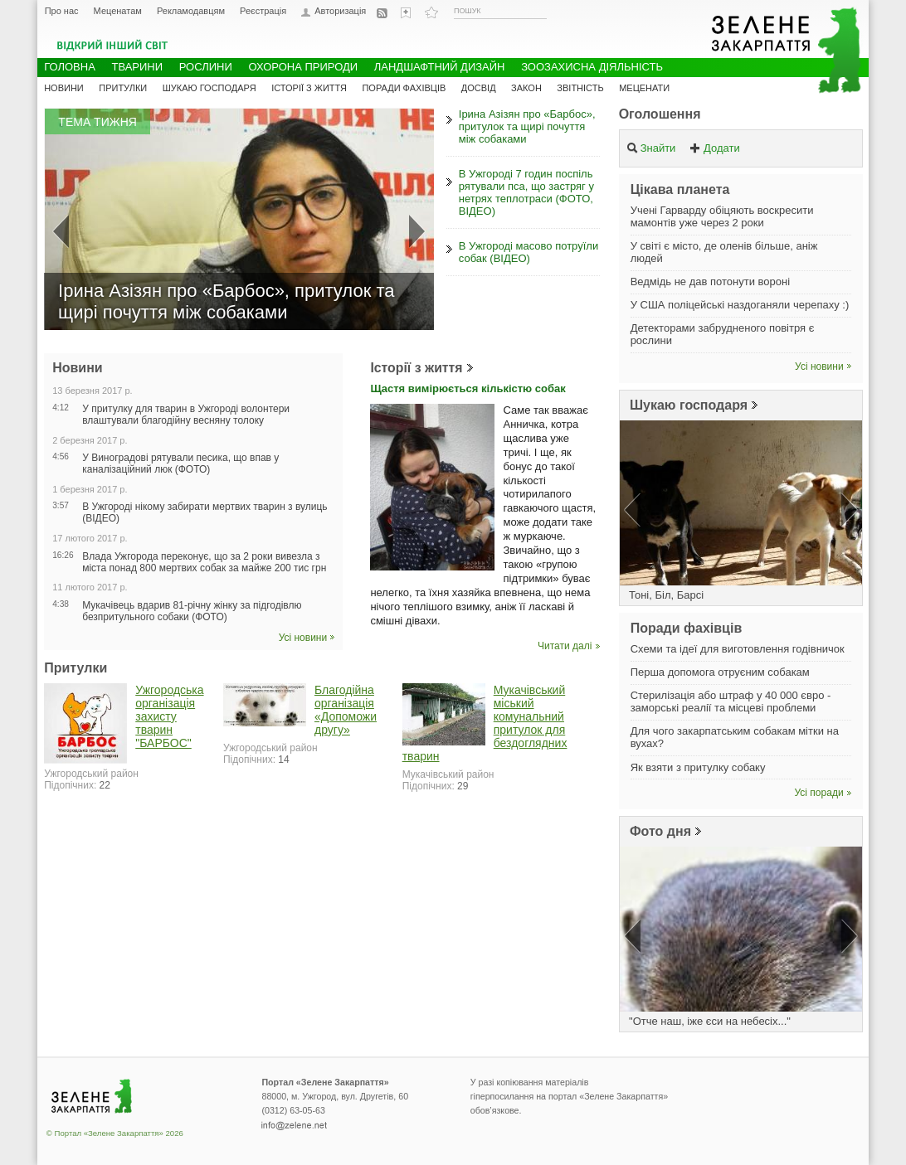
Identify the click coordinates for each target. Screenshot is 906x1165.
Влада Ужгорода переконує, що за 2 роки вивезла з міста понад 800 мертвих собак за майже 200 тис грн (204, 562)
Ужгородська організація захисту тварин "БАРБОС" (169, 716)
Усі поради (819, 793)
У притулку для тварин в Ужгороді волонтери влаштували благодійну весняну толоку (186, 414)
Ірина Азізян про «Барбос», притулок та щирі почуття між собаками (527, 126)
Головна (69, 67)
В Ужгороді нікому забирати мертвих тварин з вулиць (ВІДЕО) (204, 512)
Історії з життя (416, 368)
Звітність (580, 88)
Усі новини (303, 637)
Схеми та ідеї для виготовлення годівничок (738, 649)
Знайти (651, 148)
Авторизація (340, 11)
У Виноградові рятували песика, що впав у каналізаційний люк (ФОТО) (180, 463)
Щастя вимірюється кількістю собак (467, 388)
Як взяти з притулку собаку (698, 767)
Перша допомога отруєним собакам (720, 672)
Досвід (478, 88)
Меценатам (118, 11)
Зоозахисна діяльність (592, 67)
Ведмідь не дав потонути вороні (710, 281)
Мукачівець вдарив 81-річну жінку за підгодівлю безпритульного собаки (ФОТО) (191, 611)
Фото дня (660, 831)
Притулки (123, 88)
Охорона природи (303, 67)
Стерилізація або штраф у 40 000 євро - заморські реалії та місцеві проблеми (731, 701)
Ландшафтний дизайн (439, 67)
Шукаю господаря (689, 405)
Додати (714, 148)
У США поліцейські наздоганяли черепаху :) (740, 305)
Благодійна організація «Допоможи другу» (345, 709)
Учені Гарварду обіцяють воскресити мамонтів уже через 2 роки (722, 216)
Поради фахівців (404, 88)
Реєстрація (263, 11)
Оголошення (660, 114)
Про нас (62, 11)
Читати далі (565, 646)
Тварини (137, 67)
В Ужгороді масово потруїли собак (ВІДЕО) (528, 252)
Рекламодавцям (191, 11)
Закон (526, 88)
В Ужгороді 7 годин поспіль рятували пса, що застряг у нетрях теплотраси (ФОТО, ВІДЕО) (526, 192)
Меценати (644, 88)
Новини (64, 88)
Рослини (205, 67)
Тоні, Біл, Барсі (666, 595)
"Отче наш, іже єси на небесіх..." (710, 1021)
